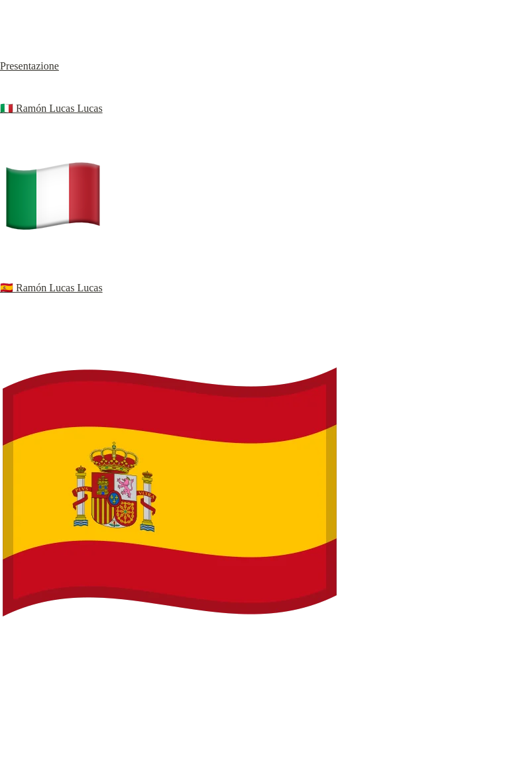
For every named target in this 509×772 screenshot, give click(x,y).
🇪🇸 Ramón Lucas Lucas (51, 287)
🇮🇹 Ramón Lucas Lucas (51, 108)
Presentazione (29, 66)
